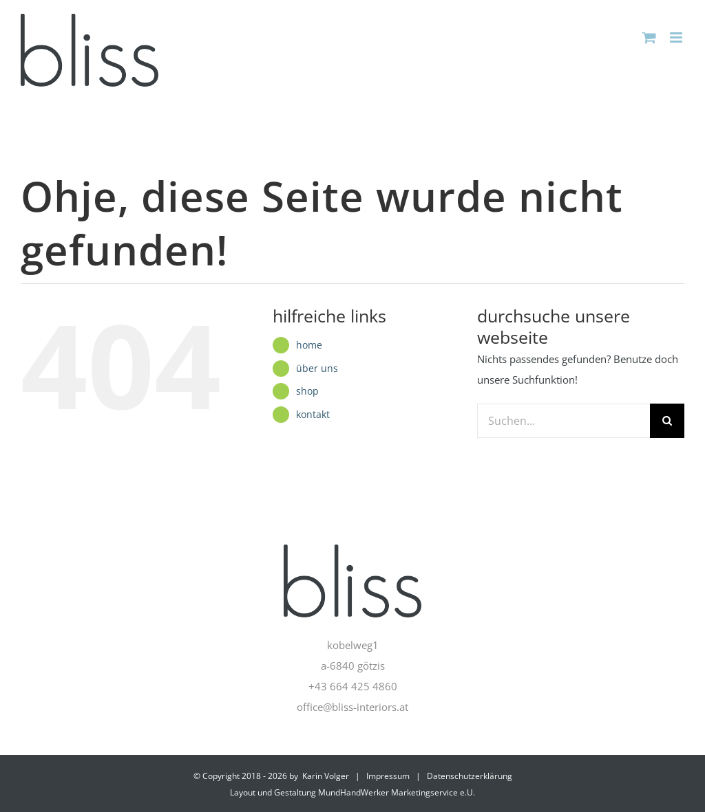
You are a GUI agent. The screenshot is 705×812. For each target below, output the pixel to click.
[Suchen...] (563, 421)
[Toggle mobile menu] (677, 37)
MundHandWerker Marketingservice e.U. (396, 792)
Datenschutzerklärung (469, 776)
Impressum (388, 776)
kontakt (313, 414)
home (309, 344)
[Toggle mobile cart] (649, 37)
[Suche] (667, 421)
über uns (317, 368)
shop (307, 390)
